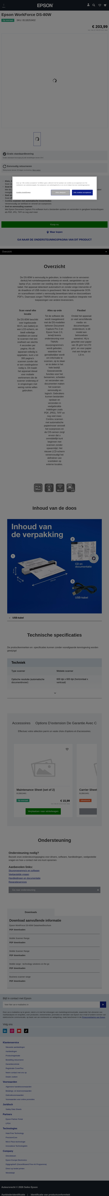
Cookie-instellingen (23, 192)
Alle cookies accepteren (82, 192)
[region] (54, 188)
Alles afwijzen (60, 192)
